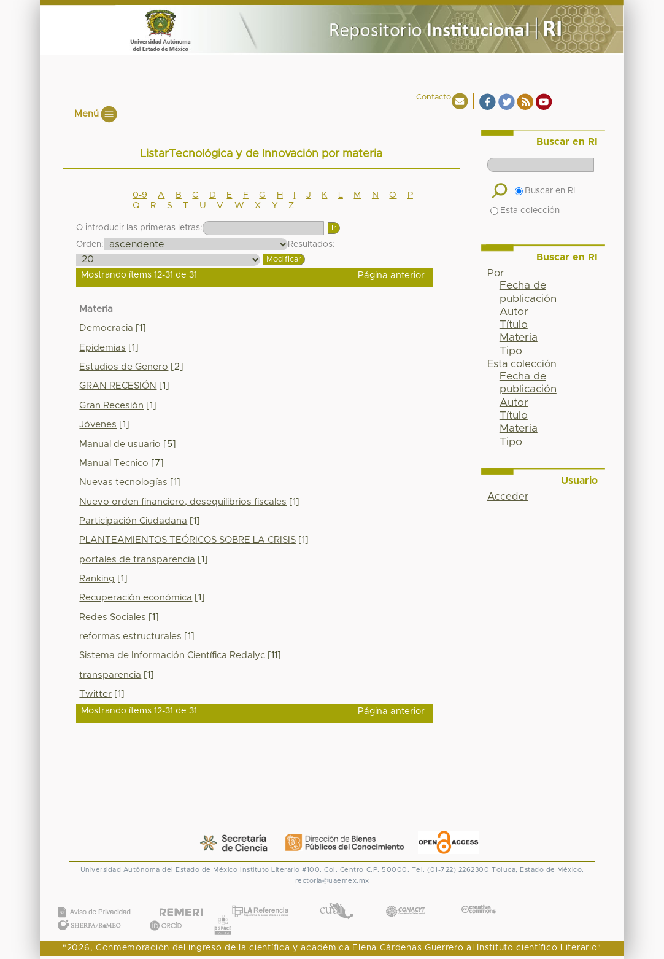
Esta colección (525, 210)
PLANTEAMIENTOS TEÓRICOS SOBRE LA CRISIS (187, 540)
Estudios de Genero (123, 366)
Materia (519, 337)
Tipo (511, 351)
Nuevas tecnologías (123, 482)
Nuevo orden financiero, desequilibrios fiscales (183, 502)
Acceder (507, 497)
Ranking (97, 578)
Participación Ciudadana (133, 521)
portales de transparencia (137, 559)
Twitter (95, 694)
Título (514, 324)
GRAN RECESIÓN (117, 385)
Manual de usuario (120, 444)
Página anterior (391, 275)
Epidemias (102, 347)
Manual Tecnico (114, 463)
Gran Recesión (111, 405)
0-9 (140, 195)
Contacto (433, 97)
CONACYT (405, 899)
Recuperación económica (135, 597)
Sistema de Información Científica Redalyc (172, 655)
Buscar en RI (545, 191)
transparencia (110, 675)
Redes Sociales (112, 617)
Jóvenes (98, 424)
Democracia (106, 328)
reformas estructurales (130, 636)
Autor (514, 311)
